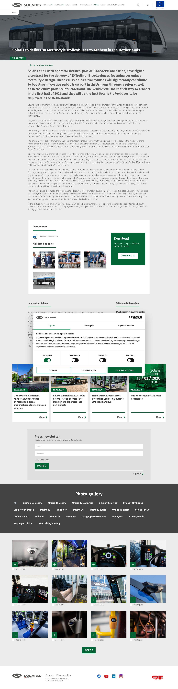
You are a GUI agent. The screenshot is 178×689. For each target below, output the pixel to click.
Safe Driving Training (49, 523)
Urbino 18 (55, 516)
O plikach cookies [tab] (126, 326)
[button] (148, 4)
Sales (68, 5)
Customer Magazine (115, 5)
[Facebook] (99, 676)
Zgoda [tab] (52, 326)
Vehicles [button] (59, 5)
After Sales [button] (86, 5)
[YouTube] (106, 677)
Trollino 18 (61, 509)
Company (71, 516)
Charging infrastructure (94, 516)
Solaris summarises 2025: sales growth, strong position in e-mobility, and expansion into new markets (69, 400)
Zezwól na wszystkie (125, 370)
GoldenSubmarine (57, 680)
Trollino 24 (78, 509)
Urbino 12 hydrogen (133, 503)
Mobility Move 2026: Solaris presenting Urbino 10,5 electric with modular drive (107, 398)
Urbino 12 (39, 516)
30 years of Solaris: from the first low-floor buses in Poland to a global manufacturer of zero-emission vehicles (30, 402)
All (15, 503)
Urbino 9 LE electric (32, 503)
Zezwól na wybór (89, 370)
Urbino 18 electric (108, 503)
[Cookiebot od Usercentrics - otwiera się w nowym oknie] (131, 317)
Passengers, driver (23, 523)
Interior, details (137, 516)
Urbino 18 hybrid (120, 509)
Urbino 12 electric (57, 503)
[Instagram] (121, 677)
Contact (50, 675)
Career (75, 5)
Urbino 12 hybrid (97, 509)
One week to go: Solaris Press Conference (146, 397)
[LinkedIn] (113, 676)
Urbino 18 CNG (21, 516)
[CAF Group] (157, 677)
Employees (117, 516)
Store (102, 5)
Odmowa (53, 370)
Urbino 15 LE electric (82, 503)
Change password (42, 460)
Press (96, 5)
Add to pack (20, 569)
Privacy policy (63, 675)
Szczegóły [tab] (88, 326)
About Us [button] (48, 5)
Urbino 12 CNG (142, 509)
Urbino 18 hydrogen (24, 509)
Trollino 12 (45, 509)
